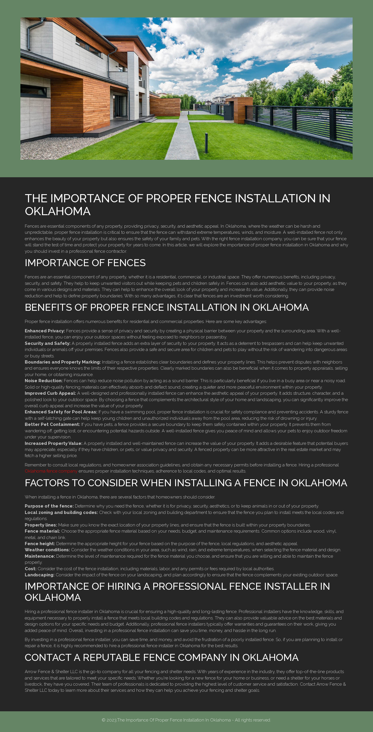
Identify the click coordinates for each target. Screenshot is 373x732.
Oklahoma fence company (51, 471)
